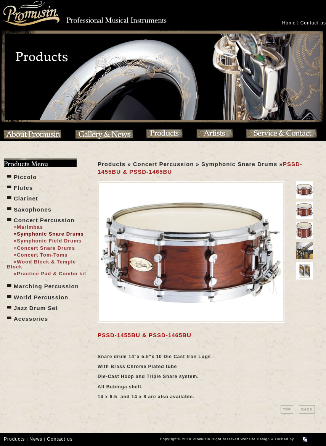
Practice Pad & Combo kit (51, 273)
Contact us (313, 23)
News (35, 439)
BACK (307, 409)
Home (289, 23)
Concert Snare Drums (46, 248)
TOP (287, 409)
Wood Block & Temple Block (41, 264)
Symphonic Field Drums (49, 241)
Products (14, 439)
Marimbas (30, 227)
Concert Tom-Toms (42, 255)
